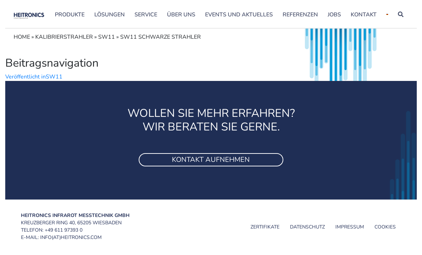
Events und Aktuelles (239, 14)
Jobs (334, 14)
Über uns (181, 14)
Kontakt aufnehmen (211, 159)
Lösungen (109, 14)
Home (22, 37)
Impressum (349, 227)
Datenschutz (307, 227)
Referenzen (300, 14)
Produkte (70, 14)
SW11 (106, 37)
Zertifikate (264, 227)
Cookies (385, 227)
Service (145, 14)
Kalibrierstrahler (64, 37)
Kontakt (364, 14)
